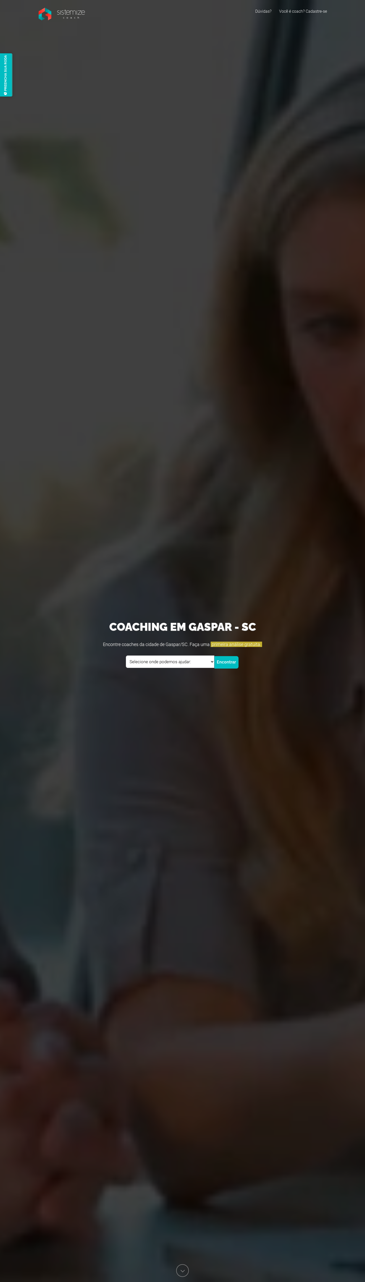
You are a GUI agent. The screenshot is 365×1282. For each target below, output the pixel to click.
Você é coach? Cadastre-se (303, 11)
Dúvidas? (263, 11)
